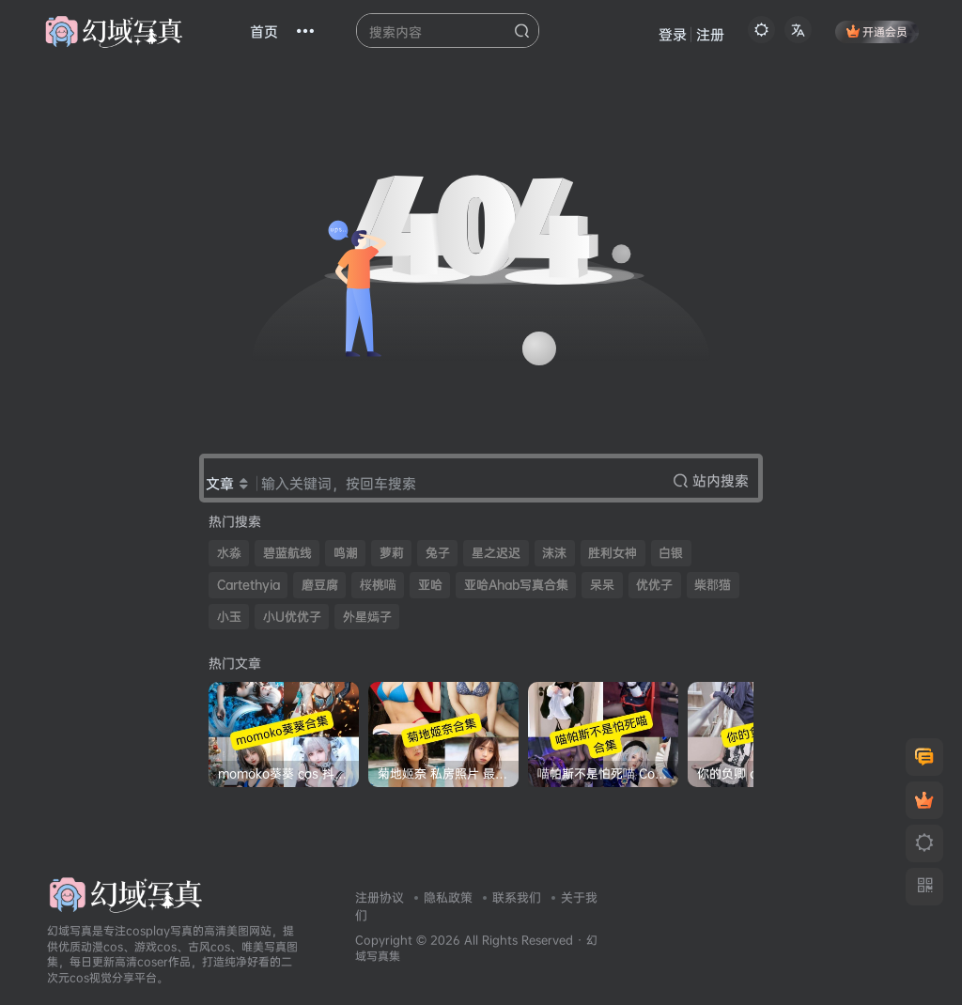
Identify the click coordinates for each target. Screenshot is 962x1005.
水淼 (229, 553)
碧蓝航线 (287, 553)
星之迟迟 (496, 553)
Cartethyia (248, 585)
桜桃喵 (378, 585)
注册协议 (379, 897)
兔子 (438, 553)
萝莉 (392, 553)
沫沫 (554, 553)
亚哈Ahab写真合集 (516, 585)
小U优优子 (292, 617)
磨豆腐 (320, 585)
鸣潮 (346, 553)
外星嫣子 (367, 617)
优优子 (654, 585)
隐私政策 (448, 897)
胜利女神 (612, 553)
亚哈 (430, 585)
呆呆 (602, 585)
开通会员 (877, 31)
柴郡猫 (712, 585)
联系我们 (516, 897)
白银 (671, 553)
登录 (673, 34)
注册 (710, 34)
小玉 (229, 617)
